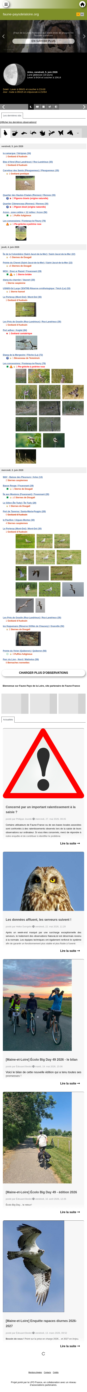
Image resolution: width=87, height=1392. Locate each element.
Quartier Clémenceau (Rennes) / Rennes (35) (25, 203)
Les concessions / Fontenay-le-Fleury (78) (24, 221)
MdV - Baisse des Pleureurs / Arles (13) (23, 477)
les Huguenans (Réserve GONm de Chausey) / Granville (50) (33, 626)
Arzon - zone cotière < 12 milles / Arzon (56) (25, 212)
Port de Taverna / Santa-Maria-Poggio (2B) (24, 511)
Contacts (47, 1372)
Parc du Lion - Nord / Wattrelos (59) (21, 659)
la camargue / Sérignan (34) (17, 153)
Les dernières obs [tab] (12, 115)
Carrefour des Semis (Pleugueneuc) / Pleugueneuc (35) (31, 170)
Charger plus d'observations (43, 672)
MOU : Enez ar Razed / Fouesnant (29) (22, 271)
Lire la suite (70, 843)
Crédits (56, 1372)
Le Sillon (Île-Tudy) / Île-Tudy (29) (19, 503)
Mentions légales (35, 1372)
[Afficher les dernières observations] (18, 122)
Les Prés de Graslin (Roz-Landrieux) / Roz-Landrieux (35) (32, 321)
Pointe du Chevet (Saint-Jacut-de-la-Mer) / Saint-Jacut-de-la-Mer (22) (37, 262)
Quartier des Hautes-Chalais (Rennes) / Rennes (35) (29, 195)
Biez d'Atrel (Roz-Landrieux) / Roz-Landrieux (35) (28, 162)
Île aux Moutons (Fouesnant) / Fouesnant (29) (26, 494)
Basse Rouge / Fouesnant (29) (18, 485)
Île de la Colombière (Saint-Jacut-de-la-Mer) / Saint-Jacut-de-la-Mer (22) (39, 254)
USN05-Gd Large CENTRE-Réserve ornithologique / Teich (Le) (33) (36, 288)
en (82, 14)
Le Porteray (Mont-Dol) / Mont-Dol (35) (22, 297)
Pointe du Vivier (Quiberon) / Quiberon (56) (24, 651)
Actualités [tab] (8, 719)
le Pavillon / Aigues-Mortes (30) (19, 520)
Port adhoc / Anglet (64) (15, 330)
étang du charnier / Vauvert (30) (19, 280)
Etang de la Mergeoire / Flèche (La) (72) (23, 355)
